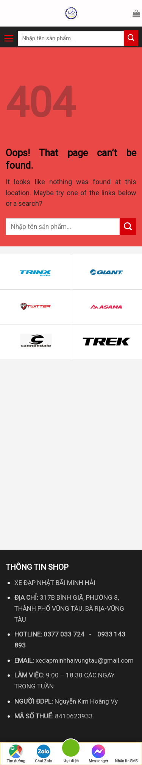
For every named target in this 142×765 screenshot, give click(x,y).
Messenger (98, 754)
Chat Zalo (43, 754)
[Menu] (8, 38)
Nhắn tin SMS (126, 754)
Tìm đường (16, 754)
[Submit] (131, 38)
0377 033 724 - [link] (70, 634)
